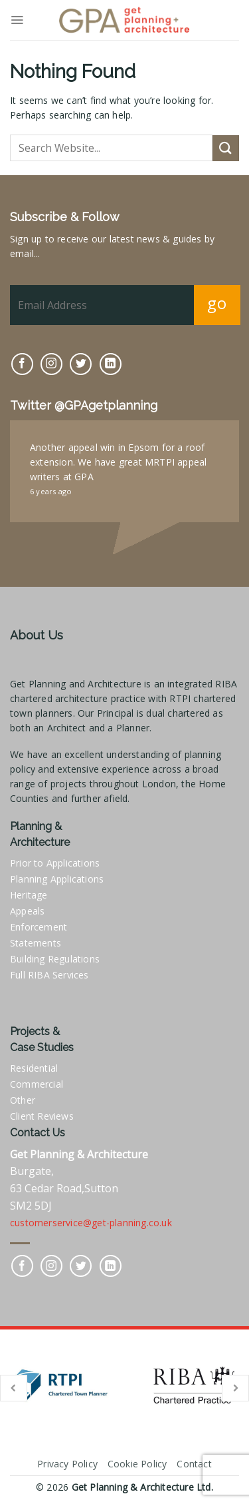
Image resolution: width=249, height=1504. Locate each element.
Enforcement (38, 927)
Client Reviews (42, 1116)
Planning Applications (57, 879)
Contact (194, 1463)
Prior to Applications (55, 863)
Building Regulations (55, 958)
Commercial (36, 1084)
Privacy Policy (67, 1463)
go (216, 303)
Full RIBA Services (49, 974)
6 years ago (51, 491)
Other (22, 1100)
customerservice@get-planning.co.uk (91, 1222)
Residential (34, 1068)
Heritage (29, 895)
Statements (35, 943)
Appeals (27, 911)
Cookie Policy (137, 1463)
